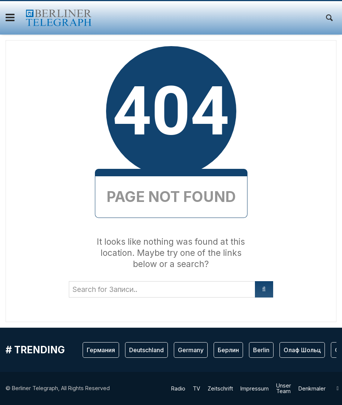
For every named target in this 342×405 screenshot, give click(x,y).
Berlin (261, 350)
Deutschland (146, 350)
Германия (101, 350)
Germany (191, 350)
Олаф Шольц (302, 350)
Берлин (228, 350)
